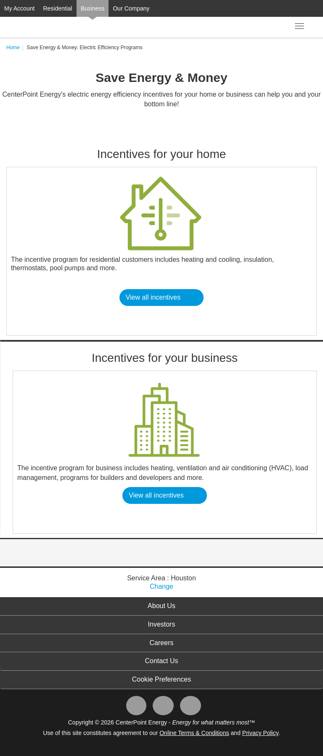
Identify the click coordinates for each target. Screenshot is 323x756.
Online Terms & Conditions (194, 733)
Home (13, 47)
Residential (57, 8)
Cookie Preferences (161, 679)
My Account (19, 8)
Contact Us (161, 660)
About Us (161, 605)
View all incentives (153, 297)
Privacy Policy (260, 733)
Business (93, 8)
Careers (162, 642)
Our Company (131, 8)
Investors (161, 624)
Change (161, 586)
